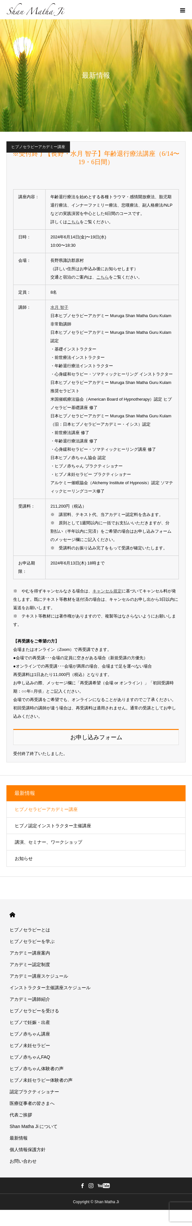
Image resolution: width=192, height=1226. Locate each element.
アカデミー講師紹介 (30, 999)
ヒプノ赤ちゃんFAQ (30, 1057)
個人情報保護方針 (28, 1149)
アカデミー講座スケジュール (39, 976)
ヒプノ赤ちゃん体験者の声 (37, 1068)
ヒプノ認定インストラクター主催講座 (53, 825)
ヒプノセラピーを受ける (34, 1010)
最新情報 (24, 793)
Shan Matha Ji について (33, 1126)
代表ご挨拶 (21, 1114)
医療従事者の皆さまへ (32, 1103)
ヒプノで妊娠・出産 (30, 1022)
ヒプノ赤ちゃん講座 (30, 1033)
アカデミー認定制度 (30, 964)
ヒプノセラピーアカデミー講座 (38, 147)
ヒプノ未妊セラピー (30, 1045)
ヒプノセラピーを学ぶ (32, 941)
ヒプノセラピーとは (30, 929)
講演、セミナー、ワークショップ (48, 842)
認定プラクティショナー (34, 1091)
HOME (12, 915)
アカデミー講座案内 (30, 952)
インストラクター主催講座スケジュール (50, 987)
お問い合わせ (23, 1161)
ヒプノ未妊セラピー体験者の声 (41, 1080)
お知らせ (24, 858)
